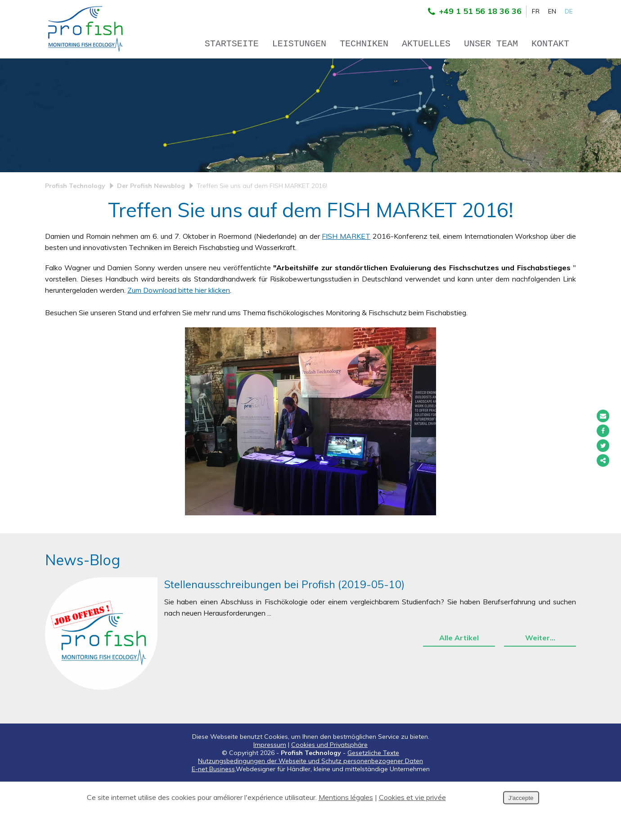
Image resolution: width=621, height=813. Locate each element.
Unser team (491, 44)
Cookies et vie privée (412, 797)
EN (552, 11)
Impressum (269, 776)
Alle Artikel (459, 668)
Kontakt (550, 44)
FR (536, 11)
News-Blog (82, 591)
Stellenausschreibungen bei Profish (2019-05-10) (284, 615)
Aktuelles (426, 44)
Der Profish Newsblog (151, 217)
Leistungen (299, 44)
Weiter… (540, 668)
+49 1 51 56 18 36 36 (472, 11)
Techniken (364, 44)
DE (569, 11)
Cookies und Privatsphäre (329, 776)
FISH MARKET (346, 267)
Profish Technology (75, 217)
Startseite (232, 44)
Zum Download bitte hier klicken (178, 321)
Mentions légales (346, 797)
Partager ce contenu (603, 460)
